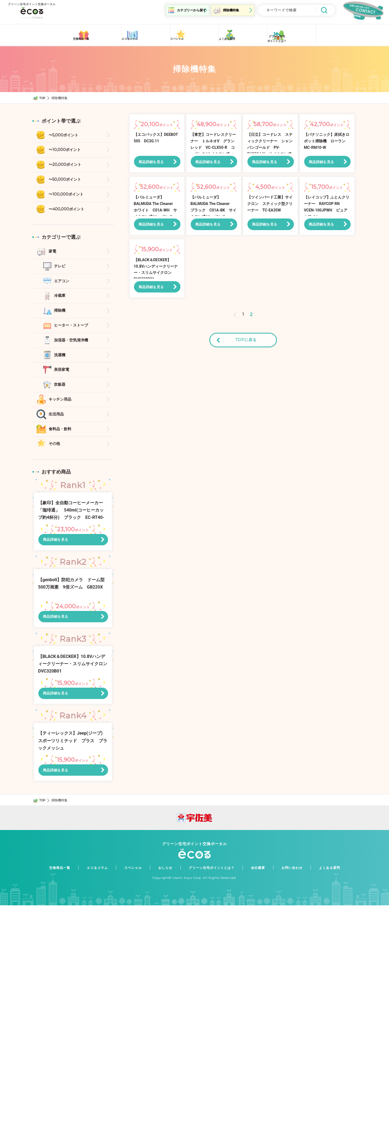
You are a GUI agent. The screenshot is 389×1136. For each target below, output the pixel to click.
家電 (53, 254)
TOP (42, 95)
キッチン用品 (62, 411)
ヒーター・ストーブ (73, 332)
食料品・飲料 (62, 443)
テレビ (60, 270)
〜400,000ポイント (69, 211)
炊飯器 (60, 395)
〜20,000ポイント (67, 164)
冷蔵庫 (60, 301)
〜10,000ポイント (67, 148)
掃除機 (60, 317)
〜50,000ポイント (67, 179)
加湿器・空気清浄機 (73, 348)
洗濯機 (60, 364)
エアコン (62, 285)
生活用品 (57, 427)
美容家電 (62, 380)
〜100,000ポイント (68, 195)
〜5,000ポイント (65, 132)
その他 (55, 458)
